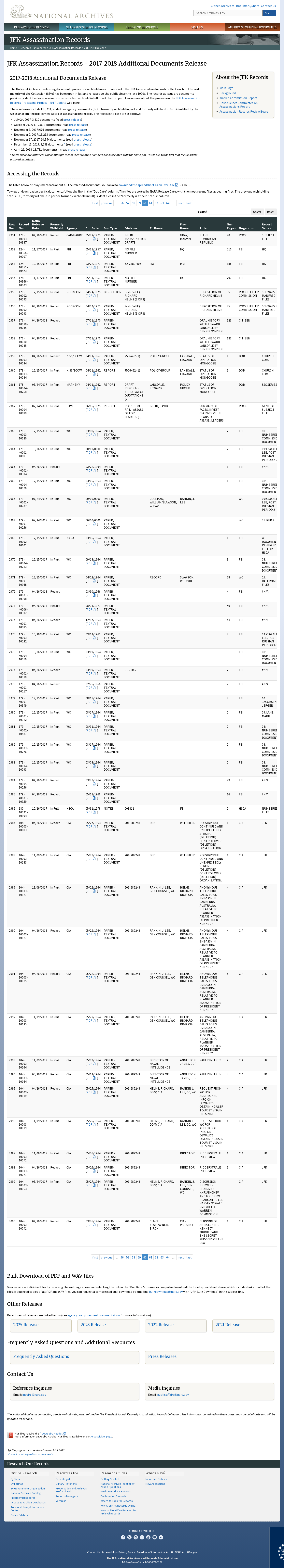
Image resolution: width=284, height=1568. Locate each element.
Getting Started (110, 1479)
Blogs (154, 1537)
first (95, 203)
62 (156, 203)
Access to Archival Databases (28, 1502)
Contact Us (268, 6)
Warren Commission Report (238, 98)
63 (162, 203)
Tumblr (142, 1537)
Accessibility (109, 1552)
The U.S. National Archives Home (61, 11)
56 (122, 203)
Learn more (249, 1561)
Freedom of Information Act (153, 1552)
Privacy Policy (127, 1552)
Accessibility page (101, 1436)
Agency (71, 228)
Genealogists (63, 1479)
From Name (184, 226)
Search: (203, 211)
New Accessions (155, 1484)
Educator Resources (142, 27)
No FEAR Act (178, 1552)
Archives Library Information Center (27, 1508)
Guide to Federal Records (116, 1491)
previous (106, 203)
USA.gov (192, 1552)
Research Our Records (31, 27)
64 (167, 203)
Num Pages (231, 226)
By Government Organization (28, 1488)
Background (228, 93)
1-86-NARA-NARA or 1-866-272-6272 (142, 1562)
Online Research (24, 1473)
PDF (89, 239)
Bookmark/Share (247, 6)
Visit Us (197, 27)
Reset (270, 212)
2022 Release (161, 1324)
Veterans (61, 1501)
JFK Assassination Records (65, 48)
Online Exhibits (19, 1515)
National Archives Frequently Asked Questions (118, 1485)
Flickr (161, 1537)
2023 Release (93, 1324)
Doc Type (110, 228)
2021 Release (228, 1324)
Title (203, 228)
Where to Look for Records (117, 1501)
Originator (246, 228)
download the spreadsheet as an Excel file (147, 185)
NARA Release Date (38, 224)
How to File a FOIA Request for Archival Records (119, 1512)
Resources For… (68, 1473)
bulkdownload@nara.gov (166, 1292)
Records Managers (67, 1496)
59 (139, 203)
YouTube (148, 1537)
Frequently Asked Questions (41, 1356)
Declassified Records (113, 1496)
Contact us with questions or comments (30, 1454)
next (181, 203)
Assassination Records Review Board (244, 111)
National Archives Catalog (26, 1493)
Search (269, 13)
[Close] (279, 1531)
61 (150, 203)
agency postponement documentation (93, 1315)
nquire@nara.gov (34, 1395)
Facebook (123, 1537)
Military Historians (66, 1484)
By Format (17, 1484)
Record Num (24, 226)
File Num (131, 228)
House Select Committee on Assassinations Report (239, 104)
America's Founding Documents (252, 27)
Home (13, 48)
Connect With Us (142, 1531)
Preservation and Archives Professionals (71, 1490)
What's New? (155, 1473)
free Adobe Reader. (53, 1433)
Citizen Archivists (222, 6)
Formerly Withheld (56, 226)
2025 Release (25, 1324)
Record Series (267, 226)
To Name (156, 228)
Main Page (226, 88)
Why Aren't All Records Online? (118, 1505)
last (189, 203)
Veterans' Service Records (86, 27)
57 (127, 203)
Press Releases (162, 1356)
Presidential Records (23, 1497)
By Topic (16, 1479)
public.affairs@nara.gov (173, 1395)
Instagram (135, 1537)
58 (133, 203)
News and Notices (156, 1479)
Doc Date (92, 228)
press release (72, 119)
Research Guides (114, 1473)
